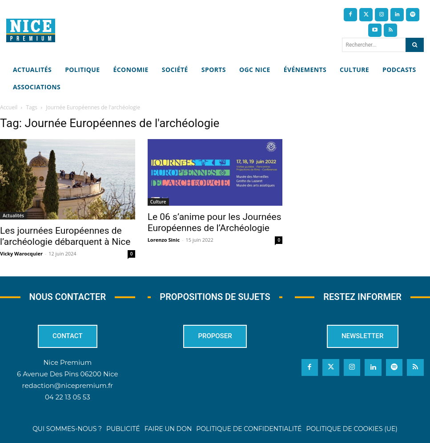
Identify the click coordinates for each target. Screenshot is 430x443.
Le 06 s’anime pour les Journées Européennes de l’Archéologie (214, 222)
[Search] (415, 45)
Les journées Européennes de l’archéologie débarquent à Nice (66, 236)
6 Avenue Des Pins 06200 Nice (67, 374)
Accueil (8, 107)
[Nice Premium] (30, 30)
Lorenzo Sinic (164, 239)
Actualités (13, 215)
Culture (158, 202)
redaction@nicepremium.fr (67, 386)
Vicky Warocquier (21, 253)
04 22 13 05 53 (67, 397)
